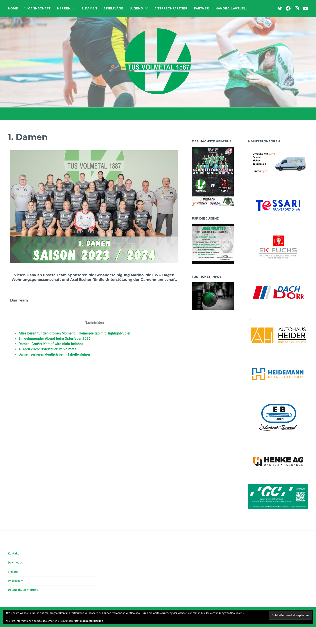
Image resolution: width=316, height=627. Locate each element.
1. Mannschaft (37, 8)
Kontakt (13, 553)
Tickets (13, 571)
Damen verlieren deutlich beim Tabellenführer (54, 354)
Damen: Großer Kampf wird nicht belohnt (50, 344)
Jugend (136, 8)
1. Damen (89, 8)
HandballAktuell (231, 8)
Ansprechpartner (171, 8)
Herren (63, 8)
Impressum (15, 580)
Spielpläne (113, 8)
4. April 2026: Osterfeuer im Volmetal (47, 349)
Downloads (15, 562)
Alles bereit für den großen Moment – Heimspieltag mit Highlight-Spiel (74, 333)
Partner (201, 8)
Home (13, 8)
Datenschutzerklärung (23, 589)
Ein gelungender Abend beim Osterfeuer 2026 (54, 338)
